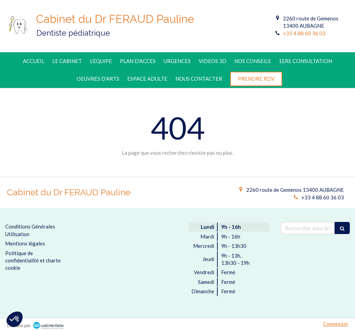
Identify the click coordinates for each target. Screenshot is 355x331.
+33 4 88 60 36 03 (304, 33)
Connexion (335, 324)
